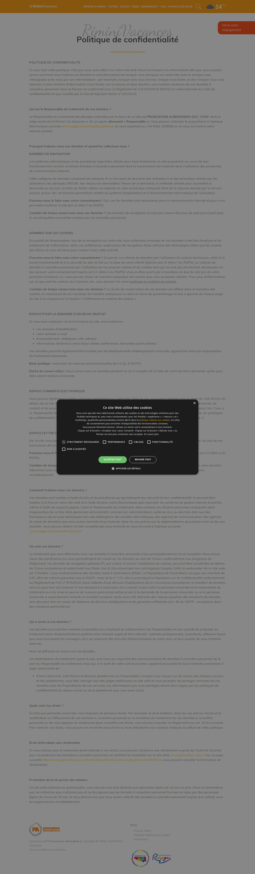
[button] (127, 468)
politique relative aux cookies (154, 420)
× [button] (194, 403)
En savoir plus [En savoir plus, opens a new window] (151, 434)
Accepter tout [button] (112, 459)
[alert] (127, 437)
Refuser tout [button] (143, 459)
